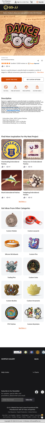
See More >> (22, 201)
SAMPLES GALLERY (8, 359)
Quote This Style (11, 79)
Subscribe (29, 400)
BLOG (36, 359)
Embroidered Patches (13, 110)
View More (40, 72)
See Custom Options (33, 79)
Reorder (41, 2)
